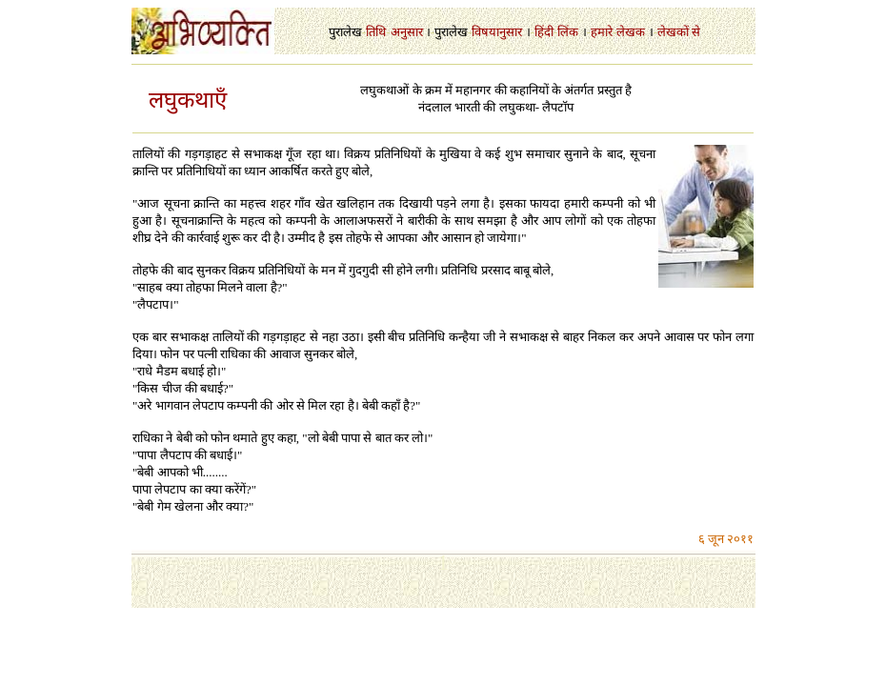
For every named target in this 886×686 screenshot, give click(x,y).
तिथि (376, 32)
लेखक (630, 32)
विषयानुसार (497, 32)
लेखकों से (678, 32)
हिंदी (544, 32)
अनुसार (407, 32)
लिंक (567, 32)
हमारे (602, 32)
